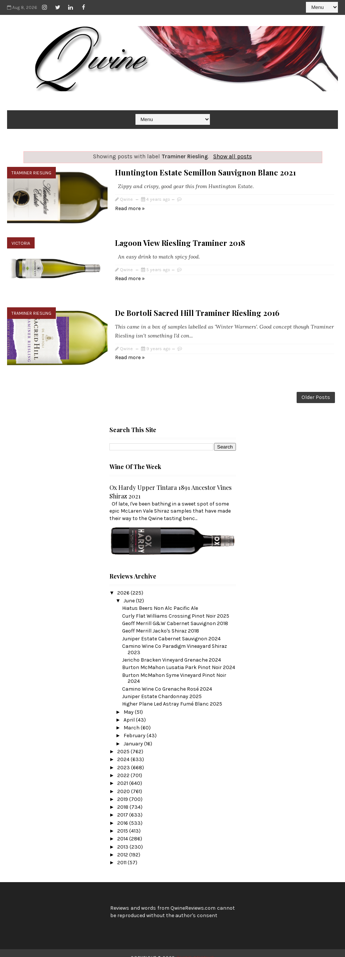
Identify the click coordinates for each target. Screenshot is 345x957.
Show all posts (232, 156)
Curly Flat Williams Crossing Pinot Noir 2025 (175, 606)
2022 (124, 766)
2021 (123, 774)
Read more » (130, 208)
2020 (124, 782)
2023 (124, 758)
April (130, 710)
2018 (123, 798)
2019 (123, 790)
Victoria (21, 240)
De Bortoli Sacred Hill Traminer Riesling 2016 (197, 306)
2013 (123, 837)
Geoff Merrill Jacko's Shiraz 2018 (160, 622)
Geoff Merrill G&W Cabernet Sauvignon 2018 (175, 614)
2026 (124, 583)
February (135, 726)
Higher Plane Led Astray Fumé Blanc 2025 (172, 695)
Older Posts (315, 388)
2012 (123, 845)
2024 (124, 750)
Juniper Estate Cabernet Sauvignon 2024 (171, 629)
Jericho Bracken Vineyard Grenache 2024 (171, 650)
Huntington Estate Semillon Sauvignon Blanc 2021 (205, 172)
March (132, 719)
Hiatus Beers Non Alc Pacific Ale (160, 599)
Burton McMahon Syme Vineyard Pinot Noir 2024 (174, 669)
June (130, 592)
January (134, 734)
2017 (123, 806)
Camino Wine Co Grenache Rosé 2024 (167, 679)
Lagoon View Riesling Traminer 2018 (180, 239)
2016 (123, 814)
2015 (123, 821)
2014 (123, 830)
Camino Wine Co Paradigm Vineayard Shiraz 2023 (174, 640)
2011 (122, 853)
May (129, 703)
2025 (124, 742)
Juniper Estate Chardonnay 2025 (162, 687)
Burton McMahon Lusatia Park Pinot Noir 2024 (178, 658)
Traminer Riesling (31, 172)
